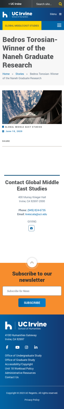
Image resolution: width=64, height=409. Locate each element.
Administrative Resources (20, 372)
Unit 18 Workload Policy (19, 368)
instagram (27, 347)
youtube (17, 347)
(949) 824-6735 (37, 210)
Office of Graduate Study (20, 360)
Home (6, 74)
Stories (20, 74)
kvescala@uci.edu (36, 214)
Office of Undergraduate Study (23, 355)
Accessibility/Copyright (19, 364)
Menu (53, 14)
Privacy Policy (32, 399)
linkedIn (36, 347)
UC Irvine (16, 4)
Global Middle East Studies (22, 25)
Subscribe (32, 303)
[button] (32, 262)
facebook (8, 347)
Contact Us (12, 377)
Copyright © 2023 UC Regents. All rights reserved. (32, 392)
